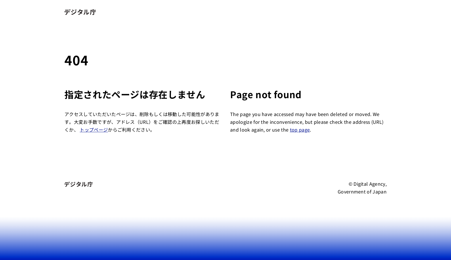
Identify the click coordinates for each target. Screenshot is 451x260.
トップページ (94, 129)
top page (300, 129)
